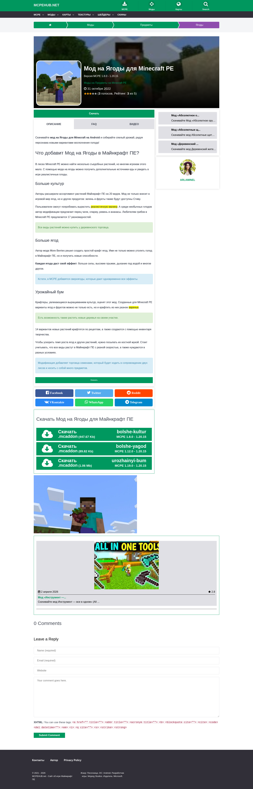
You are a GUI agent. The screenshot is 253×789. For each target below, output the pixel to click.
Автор (54, 760)
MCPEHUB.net (46, 5)
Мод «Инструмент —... (52, 597)
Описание (53, 124)
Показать (94, 380)
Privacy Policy (72, 760)
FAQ (94, 124)
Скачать (94, 113)
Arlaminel (187, 180)
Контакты (38, 760)
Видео (134, 124)
